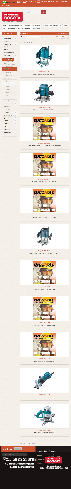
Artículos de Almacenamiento (9, 51)
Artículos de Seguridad (7, 45)
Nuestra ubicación (10, 145)
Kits (6, 98)
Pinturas (45, 25)
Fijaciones (27, 25)
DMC (5, 126)
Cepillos (7, 69)
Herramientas (36, 25)
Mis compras (52, 454)
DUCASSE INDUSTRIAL (7, 131)
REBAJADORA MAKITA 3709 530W (44, 397)
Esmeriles (8, 72)
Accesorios (8, 109)
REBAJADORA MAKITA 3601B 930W (44, 433)
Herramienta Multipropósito (8, 77)
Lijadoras (7, 81)
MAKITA (6, 120)
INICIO (5, 25)
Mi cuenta (52, 451)
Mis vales (51, 463)
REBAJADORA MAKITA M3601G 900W (44, 325)
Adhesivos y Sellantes (15, 25)
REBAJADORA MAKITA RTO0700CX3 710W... (44, 217)
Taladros (7, 89)
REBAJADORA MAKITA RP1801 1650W (44, 74)
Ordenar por (23, 36)
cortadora (7, 135)
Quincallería (54, 25)
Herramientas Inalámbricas (8, 105)
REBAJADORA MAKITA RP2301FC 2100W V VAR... (44, 253)
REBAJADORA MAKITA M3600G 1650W (44, 361)
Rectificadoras (9, 101)
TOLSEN (6, 123)
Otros (6, 95)
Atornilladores (9, 66)
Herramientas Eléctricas (8, 62)
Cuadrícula (63, 37)
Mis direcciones (53, 458)
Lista (68, 37)
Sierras (7, 86)
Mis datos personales (54, 461)
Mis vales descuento (54, 456)
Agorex (5, 160)
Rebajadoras (8, 83)
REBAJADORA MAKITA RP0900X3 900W (44, 110)
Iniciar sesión (64, 1)
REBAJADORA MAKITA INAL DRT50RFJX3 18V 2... (44, 181)
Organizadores (8, 115)
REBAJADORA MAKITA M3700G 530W (44, 289)
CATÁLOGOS (63, 25)
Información (8, 141)
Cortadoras (8, 92)
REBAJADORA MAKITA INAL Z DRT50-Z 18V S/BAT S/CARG (44, 146)
